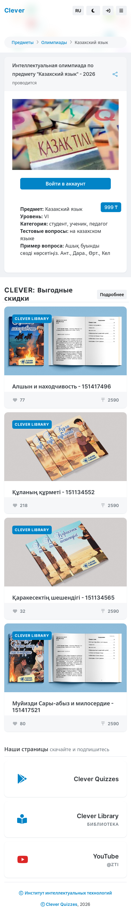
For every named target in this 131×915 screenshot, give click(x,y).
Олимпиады (54, 42)
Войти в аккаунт (65, 184)
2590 (109, 399)
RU (78, 10)
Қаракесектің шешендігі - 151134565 (63, 597)
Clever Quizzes (59, 904)
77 (18, 399)
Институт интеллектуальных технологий (68, 892)
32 (18, 611)
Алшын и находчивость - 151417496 (61, 386)
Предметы (23, 42)
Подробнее (112, 294)
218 (20, 505)
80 (18, 723)
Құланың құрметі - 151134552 (53, 492)
